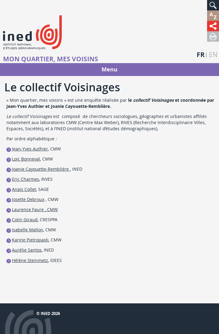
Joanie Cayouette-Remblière (41, 169)
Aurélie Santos (27, 250)
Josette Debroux (28, 199)
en (213, 55)
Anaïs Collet (24, 189)
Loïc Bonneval (26, 159)
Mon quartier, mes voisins (50, 59)
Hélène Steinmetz (30, 260)
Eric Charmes (25, 179)
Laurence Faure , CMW (35, 209)
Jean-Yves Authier (30, 149)
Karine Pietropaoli (30, 240)
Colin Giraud (25, 219)
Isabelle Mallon (27, 230)
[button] (213, 5)
